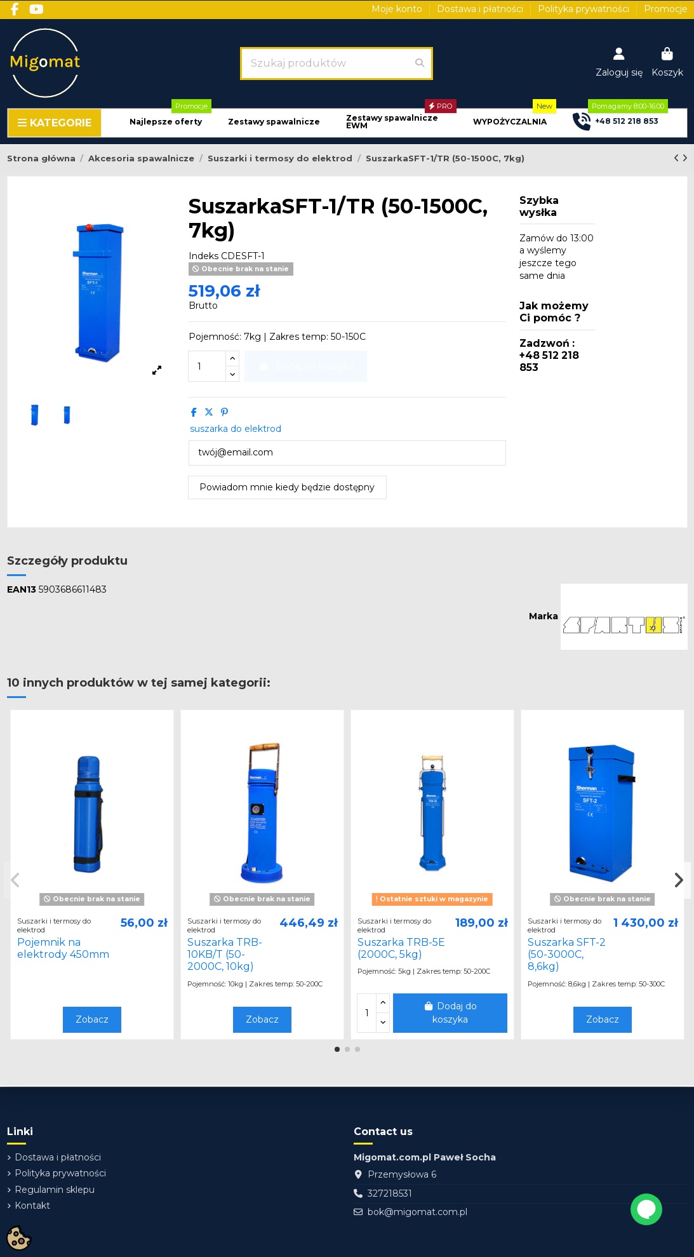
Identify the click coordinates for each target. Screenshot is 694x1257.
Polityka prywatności (585, 9)
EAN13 (21, 589)
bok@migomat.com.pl (417, 1212)
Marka (543, 616)
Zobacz (92, 1019)
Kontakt (32, 1205)
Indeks (203, 256)
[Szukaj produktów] (419, 63)
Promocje (666, 9)
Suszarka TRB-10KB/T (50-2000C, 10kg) (224, 954)
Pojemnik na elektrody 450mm (63, 948)
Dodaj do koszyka (450, 1012)
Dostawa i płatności (481, 9)
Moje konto (398, 9)
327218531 (390, 1193)
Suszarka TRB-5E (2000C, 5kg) (401, 948)
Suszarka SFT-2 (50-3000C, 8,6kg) (567, 954)
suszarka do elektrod (235, 428)
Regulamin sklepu (55, 1189)
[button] (166, 122)
